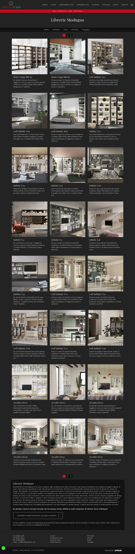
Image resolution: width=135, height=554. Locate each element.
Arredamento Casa (66, 4)
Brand (89, 540)
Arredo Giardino (55, 542)
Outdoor (95, 4)
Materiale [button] (56, 29)
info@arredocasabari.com (26, 542)
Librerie (70, 11)
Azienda (45, 4)
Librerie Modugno (78, 11)
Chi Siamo (90, 536)
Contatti (124, 4)
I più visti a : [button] (86, 29)
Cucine (53, 4)
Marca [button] (46, 29)
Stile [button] (65, 29)
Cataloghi (106, 4)
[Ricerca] (132, 5)
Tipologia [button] (74, 29)
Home (54, 11)
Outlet (115, 4)
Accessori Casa (83, 4)
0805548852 (20, 540)
